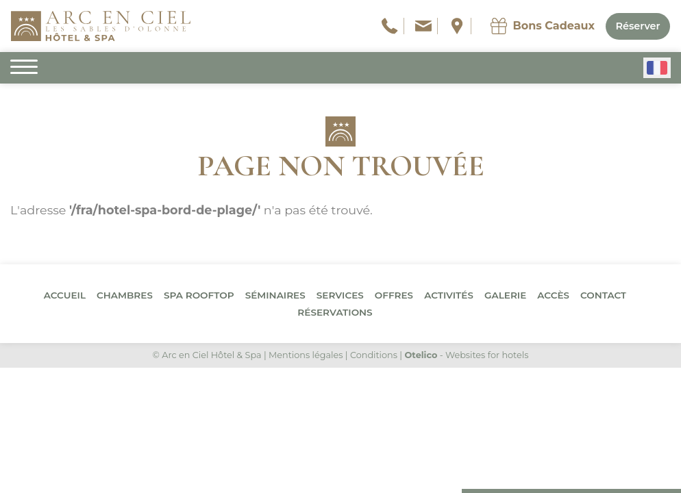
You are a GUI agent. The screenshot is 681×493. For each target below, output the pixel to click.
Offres (394, 295)
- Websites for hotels (466, 355)
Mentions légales (306, 355)
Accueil (65, 295)
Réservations (334, 312)
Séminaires (275, 295)
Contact (603, 295)
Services (340, 295)
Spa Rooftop (199, 295)
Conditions (373, 355)
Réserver (637, 26)
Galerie (505, 295)
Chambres (125, 295)
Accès (553, 295)
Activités (448, 295)
